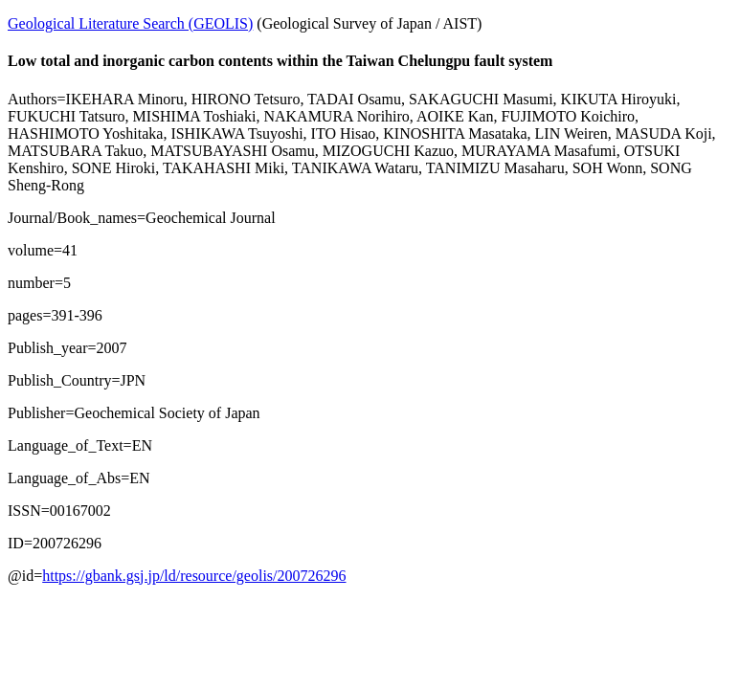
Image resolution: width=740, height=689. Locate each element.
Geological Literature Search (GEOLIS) (130, 23)
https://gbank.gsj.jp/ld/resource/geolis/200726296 (194, 575)
